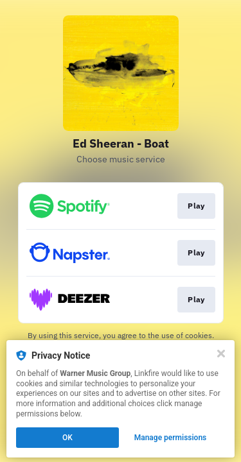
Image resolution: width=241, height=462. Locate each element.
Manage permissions (170, 437)
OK (67, 437)
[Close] (221, 353)
